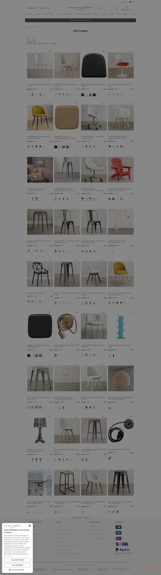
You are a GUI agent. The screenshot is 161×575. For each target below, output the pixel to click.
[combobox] (30, 526)
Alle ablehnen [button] (17, 565)
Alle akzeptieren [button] (17, 560)
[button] (17, 570)
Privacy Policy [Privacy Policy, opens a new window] (8, 556)
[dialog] (17, 548)
